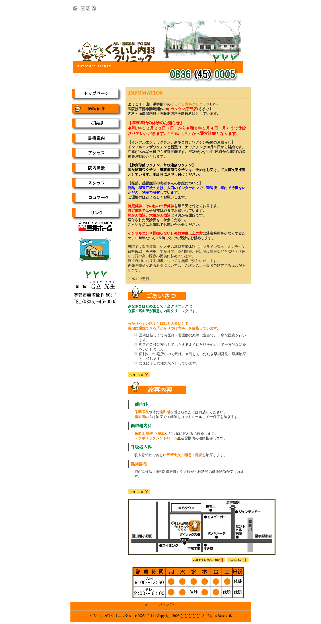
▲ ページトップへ (160, 604)
